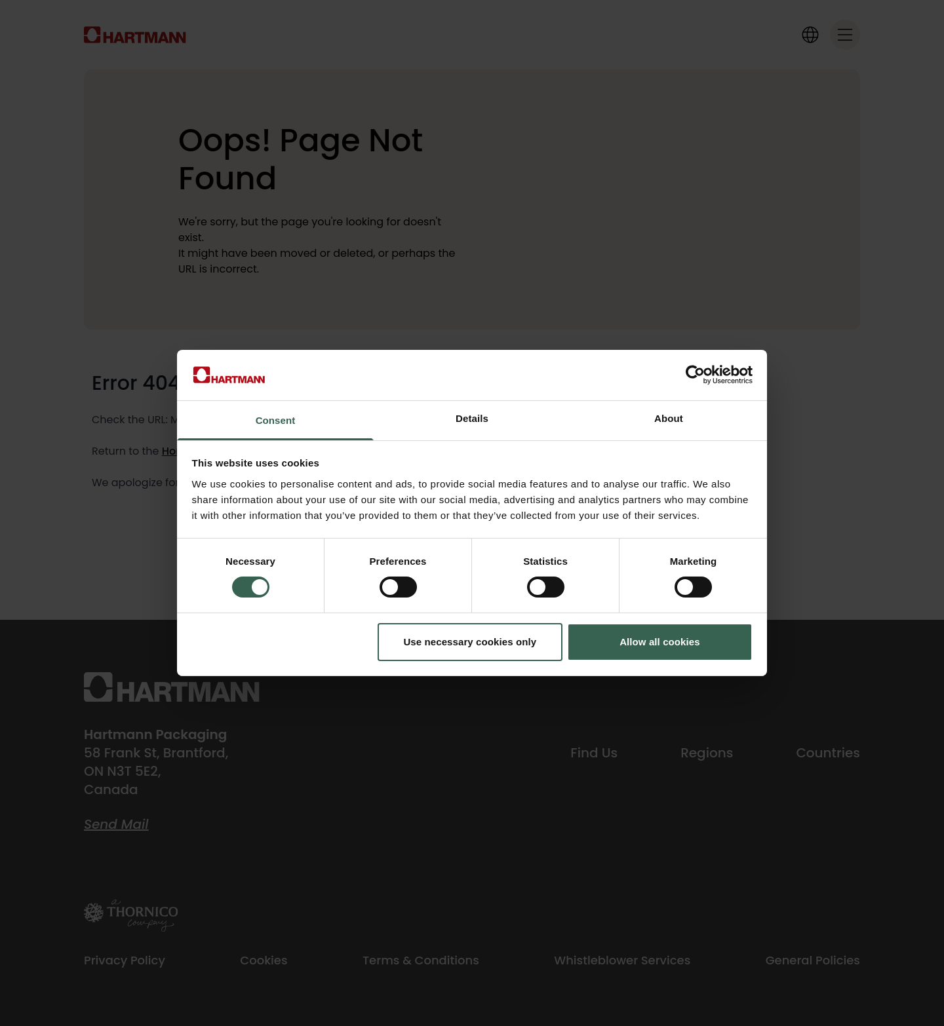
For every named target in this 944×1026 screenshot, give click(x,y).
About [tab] (668, 418)
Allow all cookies (660, 641)
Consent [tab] (276, 420)
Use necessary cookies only (469, 641)
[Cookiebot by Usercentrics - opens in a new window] (695, 375)
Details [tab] (472, 418)
